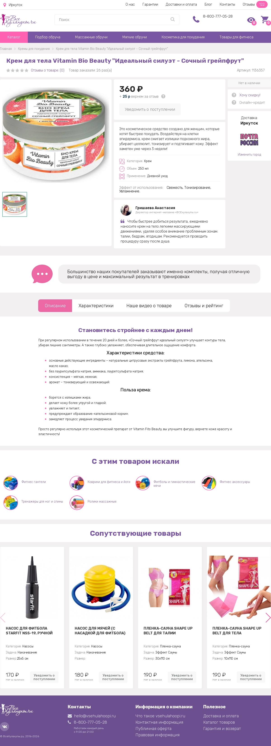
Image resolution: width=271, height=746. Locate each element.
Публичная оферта (153, 729)
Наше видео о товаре (149, 305)
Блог (208, 4)
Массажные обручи (91, 37)
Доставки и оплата (181, 4)
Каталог (13, 37)
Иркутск (12, 5)
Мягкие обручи (134, 37)
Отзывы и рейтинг (204, 305)
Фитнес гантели (33, 482)
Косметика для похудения (183, 37)
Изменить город (249, 154)
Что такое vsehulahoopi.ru (160, 716)
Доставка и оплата (221, 716)
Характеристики (96, 305)
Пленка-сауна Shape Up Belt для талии (168, 630)
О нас (130, 4)
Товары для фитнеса (236, 37)
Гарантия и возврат (222, 729)
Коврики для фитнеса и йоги (109, 482)
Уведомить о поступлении (150, 109)
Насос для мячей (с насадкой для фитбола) (100, 630)
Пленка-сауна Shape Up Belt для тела (237, 630)
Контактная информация (159, 722)
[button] (268, 618)
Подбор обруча (47, 37)
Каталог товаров (219, 722)
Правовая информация (158, 735)
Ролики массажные (102, 501)
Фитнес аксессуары (235, 482)
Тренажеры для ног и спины (42, 501)
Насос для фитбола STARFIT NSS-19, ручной (29, 630)
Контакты (227, 4)
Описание (55, 305)
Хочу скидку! (249, 95)
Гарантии (150, 4)
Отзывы (255, 4)
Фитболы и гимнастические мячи (174, 484)
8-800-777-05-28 (218, 16)
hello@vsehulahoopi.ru (92, 716)
